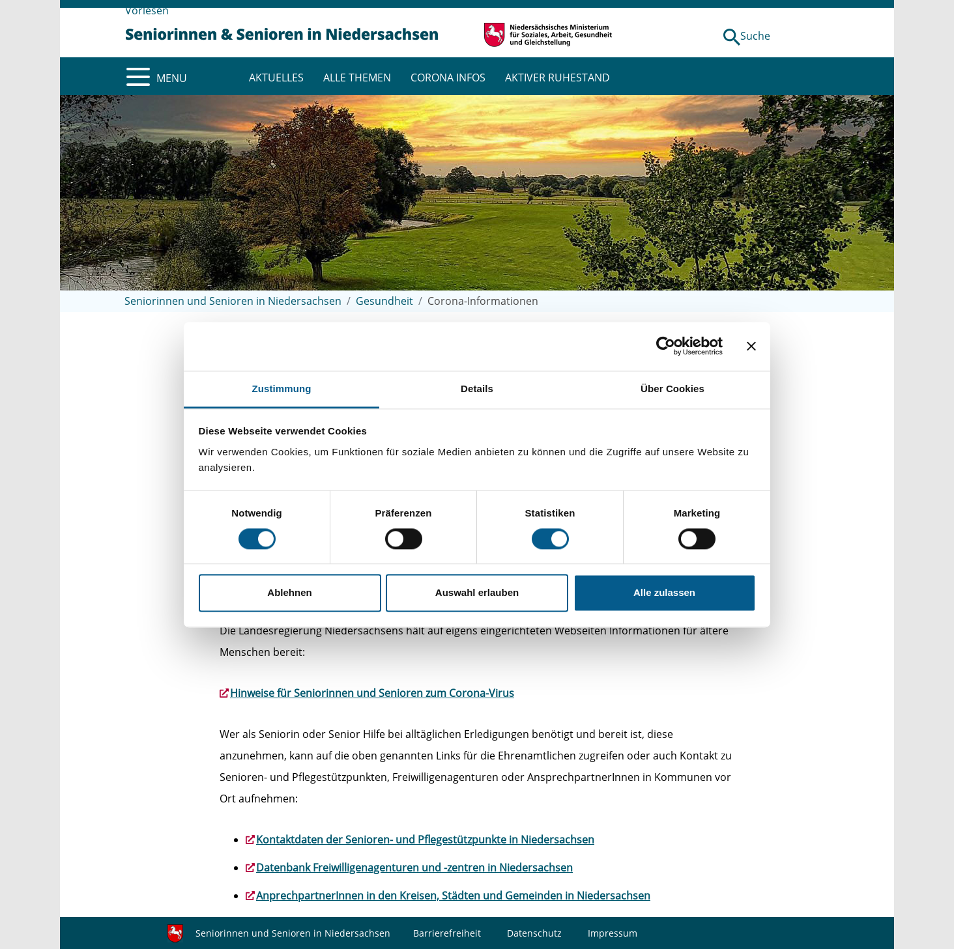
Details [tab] (477, 388)
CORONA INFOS (448, 77)
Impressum (612, 933)
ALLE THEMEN (357, 77)
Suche (755, 36)
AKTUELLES (276, 77)
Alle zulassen (664, 593)
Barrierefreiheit (447, 933)
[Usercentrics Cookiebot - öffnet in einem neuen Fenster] (666, 346)
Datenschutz (534, 933)
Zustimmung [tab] (281, 388)
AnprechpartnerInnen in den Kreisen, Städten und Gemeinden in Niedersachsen (453, 895)
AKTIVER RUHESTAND (557, 77)
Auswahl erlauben (477, 593)
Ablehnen (289, 593)
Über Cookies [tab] (672, 388)
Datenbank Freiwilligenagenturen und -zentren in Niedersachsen (414, 867)
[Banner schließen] (751, 345)
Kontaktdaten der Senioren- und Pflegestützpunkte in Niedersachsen (425, 839)
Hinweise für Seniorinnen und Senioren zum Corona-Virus (372, 693)
